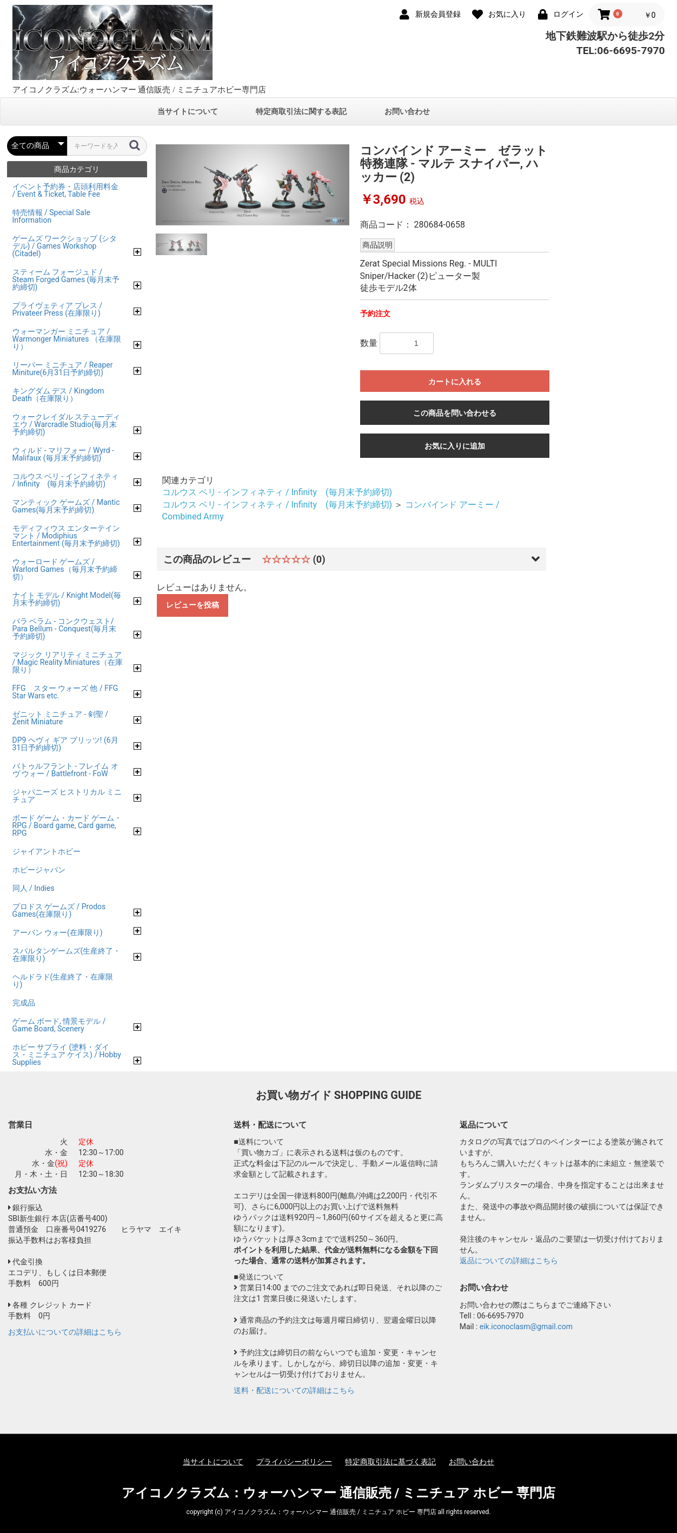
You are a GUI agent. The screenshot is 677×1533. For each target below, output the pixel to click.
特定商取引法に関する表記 (301, 111)
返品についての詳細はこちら (509, 1260)
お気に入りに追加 (454, 446)
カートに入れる (454, 381)
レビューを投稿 (192, 605)
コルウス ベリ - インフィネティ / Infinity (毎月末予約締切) (277, 492)
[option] (252, 184)
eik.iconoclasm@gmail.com (526, 1326)
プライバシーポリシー (294, 1461)
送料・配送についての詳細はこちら (294, 1390)
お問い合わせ (407, 111)
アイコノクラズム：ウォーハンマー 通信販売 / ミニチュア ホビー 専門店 (339, 1493)
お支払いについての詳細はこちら (65, 1332)
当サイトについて (187, 111)
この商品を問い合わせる (454, 413)
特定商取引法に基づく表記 (390, 1461)
